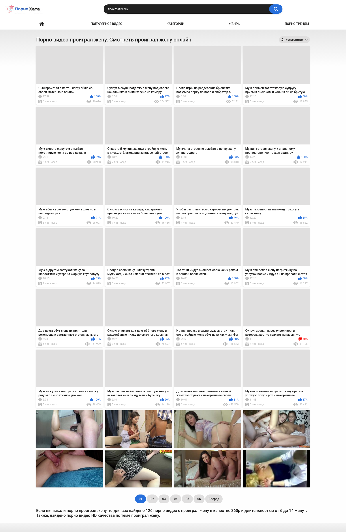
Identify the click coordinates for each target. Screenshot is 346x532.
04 (175, 499)
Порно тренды (297, 24)
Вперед (214, 499)
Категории (175, 24)
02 (152, 499)
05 (187, 499)
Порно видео (41, 24)
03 (164, 499)
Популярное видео (106, 24)
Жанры (235, 24)
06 (199, 499)
